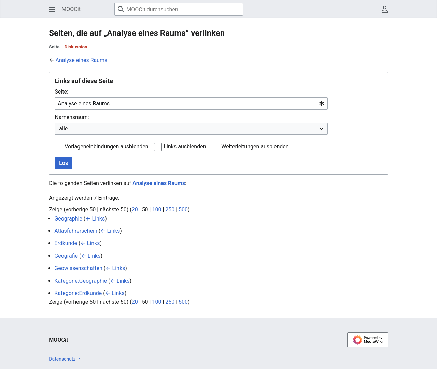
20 (135, 209)
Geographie (68, 218)
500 (183, 209)
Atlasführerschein (75, 231)
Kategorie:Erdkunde (78, 293)
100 (156, 209)
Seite (54, 46)
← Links (95, 218)
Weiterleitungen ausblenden (254, 146)
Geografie (66, 256)
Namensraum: (72, 117)
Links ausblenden (185, 146)
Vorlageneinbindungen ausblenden (106, 146)
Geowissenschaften (78, 268)
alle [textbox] (63, 128)
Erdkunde (65, 243)
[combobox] (191, 103)
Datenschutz (62, 359)
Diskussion (76, 46)
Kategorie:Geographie (80, 281)
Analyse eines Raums (82, 60)
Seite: (61, 91)
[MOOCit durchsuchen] (179, 9)
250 (169, 209)
